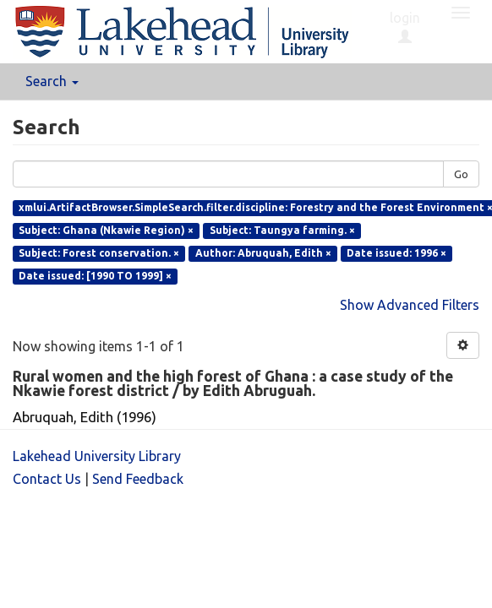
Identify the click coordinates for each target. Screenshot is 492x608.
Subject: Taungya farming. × (282, 230)
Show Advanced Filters (409, 304)
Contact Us (47, 478)
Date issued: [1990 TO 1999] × (95, 275)
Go (461, 174)
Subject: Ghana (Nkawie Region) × (106, 230)
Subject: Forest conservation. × (99, 252)
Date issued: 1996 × (396, 252)
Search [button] (52, 81)
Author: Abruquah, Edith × (263, 252)
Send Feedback (137, 478)
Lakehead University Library (97, 456)
